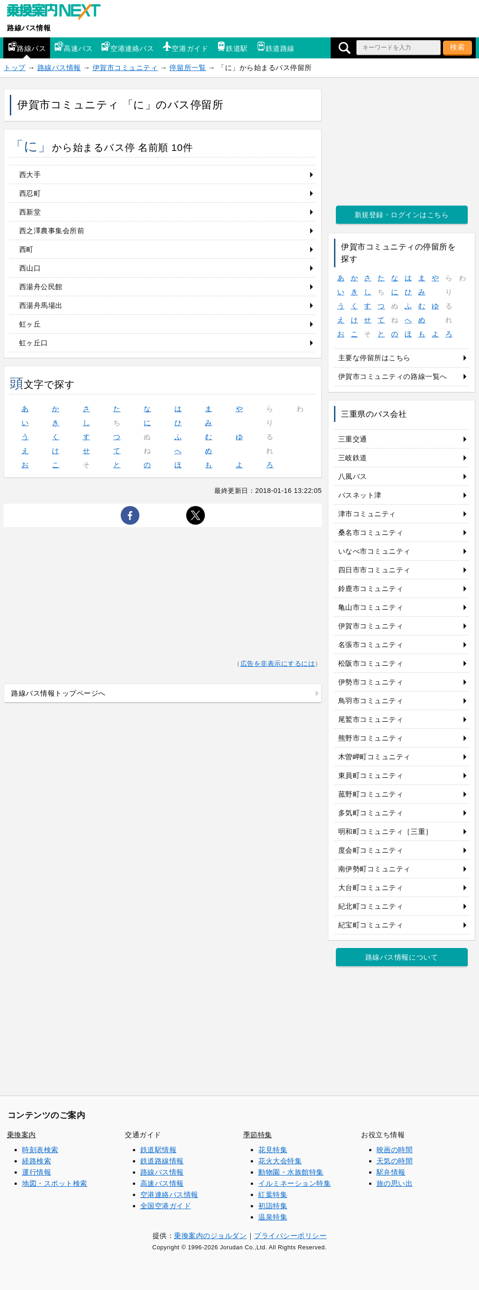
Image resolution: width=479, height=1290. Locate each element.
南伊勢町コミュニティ (374, 869)
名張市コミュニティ (371, 645)
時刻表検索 (40, 1150)
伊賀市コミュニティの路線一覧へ (392, 376)
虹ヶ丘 (30, 324)
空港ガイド (185, 47)
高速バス (73, 47)
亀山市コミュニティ (371, 607)
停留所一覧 (187, 67)
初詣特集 (272, 1206)
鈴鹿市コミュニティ (371, 588)
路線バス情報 (29, 28)
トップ (15, 67)
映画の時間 (395, 1150)
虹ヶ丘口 (33, 343)
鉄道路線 (275, 47)
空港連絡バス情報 (169, 1194)
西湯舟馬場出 (41, 305)
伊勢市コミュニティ (371, 682)
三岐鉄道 (352, 458)
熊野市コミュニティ (371, 738)
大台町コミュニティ (371, 887)
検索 (457, 47)
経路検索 (36, 1161)
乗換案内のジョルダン (210, 1236)
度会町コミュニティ (371, 850)
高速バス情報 (162, 1183)
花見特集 (272, 1150)
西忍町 (30, 193)
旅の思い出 (395, 1183)
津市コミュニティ (367, 514)
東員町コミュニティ (371, 775)
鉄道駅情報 (158, 1150)
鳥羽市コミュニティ (371, 701)
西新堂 (30, 212)
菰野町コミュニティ (371, 794)
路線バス (26, 47)
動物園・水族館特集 (291, 1172)
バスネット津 (360, 495)
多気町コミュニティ (371, 813)
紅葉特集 (272, 1194)
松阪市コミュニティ (371, 663)
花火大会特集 (280, 1161)
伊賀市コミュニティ (125, 67)
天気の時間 (395, 1161)
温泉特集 (272, 1217)
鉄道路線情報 (162, 1161)
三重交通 (352, 439)
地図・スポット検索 (54, 1183)
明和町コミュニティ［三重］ (385, 831)
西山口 (30, 268)
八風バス (352, 476)
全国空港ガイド (165, 1206)
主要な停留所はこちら (374, 358)
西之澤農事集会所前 (52, 231)
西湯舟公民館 (41, 287)
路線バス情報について (401, 957)
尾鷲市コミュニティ (371, 719)
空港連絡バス (127, 47)
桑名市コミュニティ (371, 532)
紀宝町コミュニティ (371, 925)
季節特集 (257, 1135)
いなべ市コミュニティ (374, 551)
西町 (26, 249)
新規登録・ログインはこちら (402, 215)
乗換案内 (21, 1135)
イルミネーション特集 (294, 1183)
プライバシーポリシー (290, 1236)
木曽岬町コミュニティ (374, 757)
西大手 (30, 174)
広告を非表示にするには (277, 663)
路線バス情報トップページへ (58, 693)
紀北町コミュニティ (371, 906)
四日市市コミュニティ (374, 570)
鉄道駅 (232, 47)
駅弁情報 (391, 1172)
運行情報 (36, 1172)
